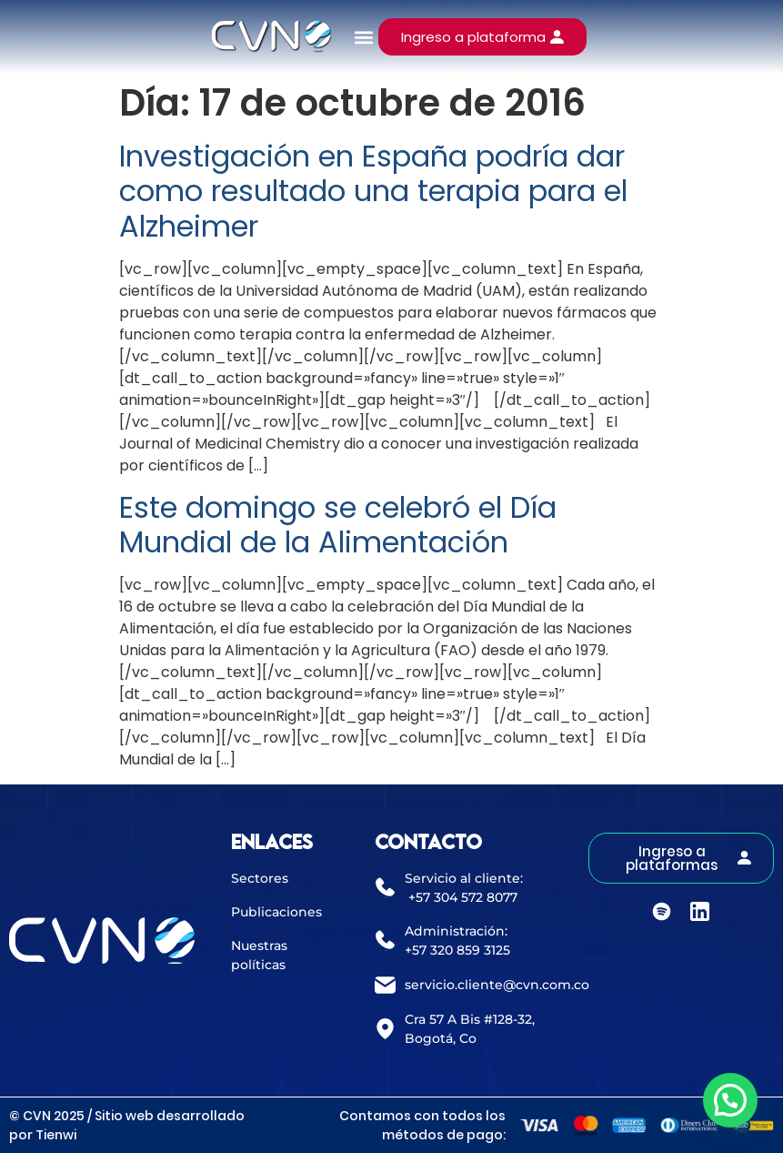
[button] (363, 37)
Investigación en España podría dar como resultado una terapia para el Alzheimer (373, 191)
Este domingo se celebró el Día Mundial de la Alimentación (338, 524)
